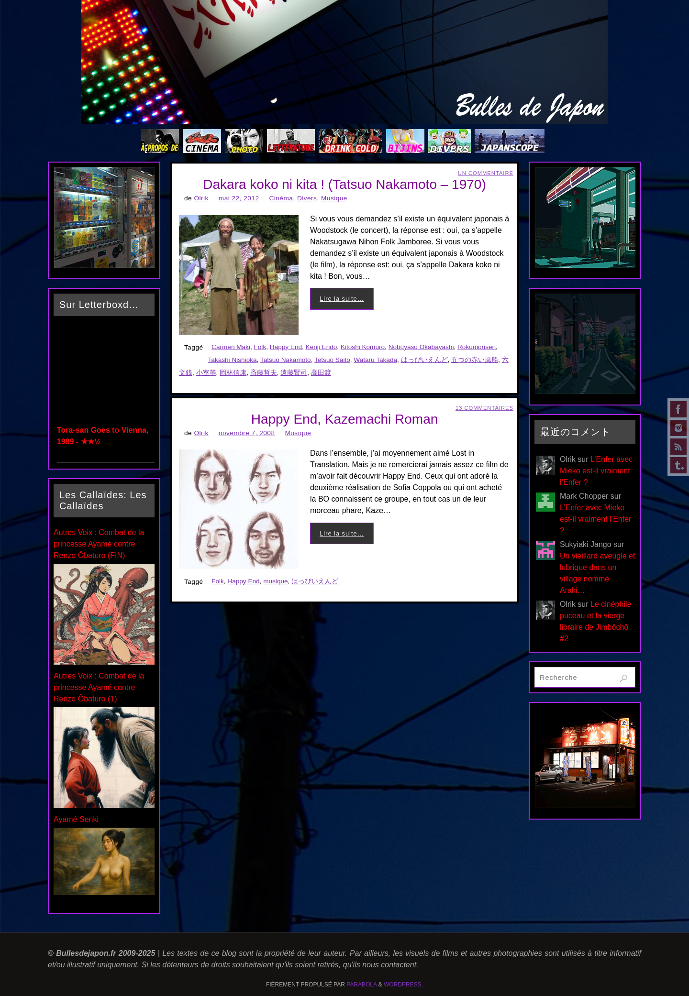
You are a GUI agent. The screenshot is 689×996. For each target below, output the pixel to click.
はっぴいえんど (424, 359)
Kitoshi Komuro (363, 346)
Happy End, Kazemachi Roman (344, 419)
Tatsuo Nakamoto (285, 359)
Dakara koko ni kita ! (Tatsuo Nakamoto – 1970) (344, 184)
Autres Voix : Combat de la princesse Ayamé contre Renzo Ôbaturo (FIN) (99, 543)
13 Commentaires (484, 408)
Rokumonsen (476, 346)
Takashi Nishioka (232, 359)
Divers (307, 198)
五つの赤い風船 (474, 359)
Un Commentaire (485, 173)
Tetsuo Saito (332, 359)
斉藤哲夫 (263, 372)
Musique (334, 198)
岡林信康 (233, 372)
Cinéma (281, 198)
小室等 (206, 372)
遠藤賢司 (293, 372)
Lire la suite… (342, 298)
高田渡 (321, 372)
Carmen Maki (230, 346)
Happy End (286, 346)
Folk (260, 346)
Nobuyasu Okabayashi (421, 346)
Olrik (201, 198)
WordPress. (403, 984)
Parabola (361, 984)
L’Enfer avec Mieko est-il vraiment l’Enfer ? (596, 470)
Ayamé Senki (76, 819)
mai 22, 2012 (239, 198)
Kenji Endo (321, 346)
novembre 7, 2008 (247, 433)
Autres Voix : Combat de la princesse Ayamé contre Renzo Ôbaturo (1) (99, 687)
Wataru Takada (375, 359)
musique (275, 581)
